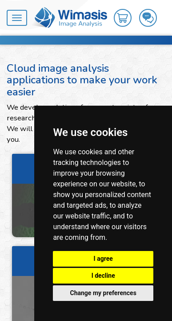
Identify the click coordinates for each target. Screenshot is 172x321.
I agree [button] (103, 258)
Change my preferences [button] (103, 292)
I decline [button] (103, 275)
